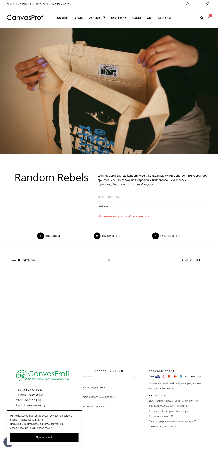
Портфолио (118, 17)
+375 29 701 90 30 (32, 389)
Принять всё (44, 437)
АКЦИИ (136, 17)
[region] (44, 427)
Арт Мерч (97, 17)
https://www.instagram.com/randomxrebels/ (123, 216)
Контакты (164, 17)
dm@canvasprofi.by (34, 405)
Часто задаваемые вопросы (99, 396)
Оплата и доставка (94, 387)
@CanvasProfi (35, 394)
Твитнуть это (107, 236)
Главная (62, 17)
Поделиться (49, 236)
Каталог (78, 17)
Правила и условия (94, 406)
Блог (149, 17)
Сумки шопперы (109, 196)
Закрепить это (166, 236)
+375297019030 (32, 400)
